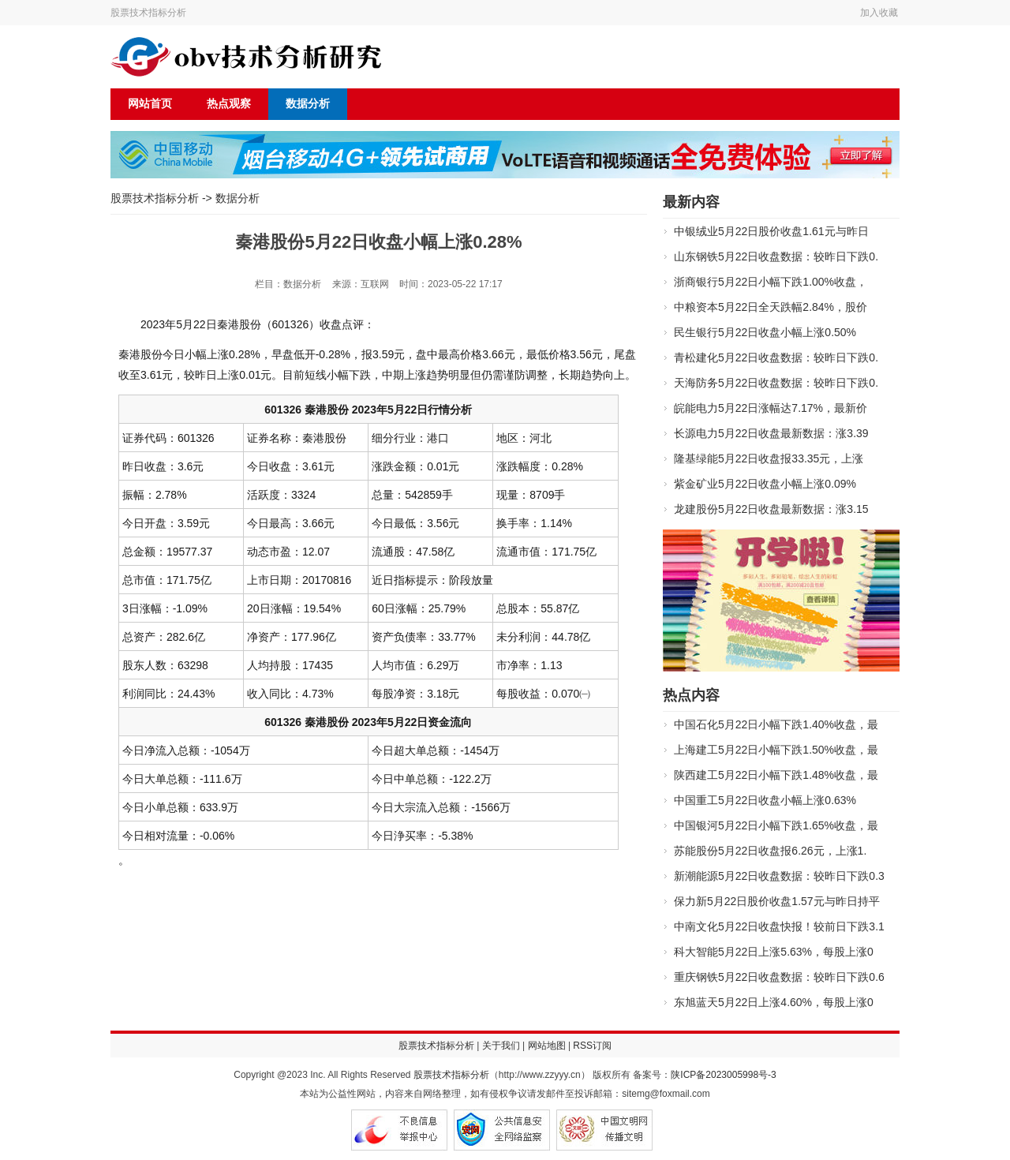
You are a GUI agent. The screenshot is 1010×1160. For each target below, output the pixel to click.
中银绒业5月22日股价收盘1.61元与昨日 (771, 231)
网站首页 (150, 104)
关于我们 (501, 1045)
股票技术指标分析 (148, 12)
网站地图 (547, 1045)
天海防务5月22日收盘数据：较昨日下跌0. (776, 382)
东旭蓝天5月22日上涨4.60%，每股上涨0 (773, 1002)
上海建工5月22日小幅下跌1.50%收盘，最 (776, 749)
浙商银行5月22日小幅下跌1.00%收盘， (770, 281)
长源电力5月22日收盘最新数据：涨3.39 (771, 433)
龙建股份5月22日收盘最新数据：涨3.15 (771, 509)
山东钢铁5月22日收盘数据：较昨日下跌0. (776, 256)
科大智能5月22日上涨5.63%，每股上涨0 (773, 951)
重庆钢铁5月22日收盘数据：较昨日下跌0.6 (779, 977)
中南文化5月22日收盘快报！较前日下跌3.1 (779, 926)
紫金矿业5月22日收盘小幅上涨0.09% (765, 483)
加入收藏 (879, 12)
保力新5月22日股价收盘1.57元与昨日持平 (777, 901)
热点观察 (229, 104)
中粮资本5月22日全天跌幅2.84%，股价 (770, 307)
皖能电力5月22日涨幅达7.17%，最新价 (770, 408)
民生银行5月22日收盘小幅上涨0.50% (765, 332)
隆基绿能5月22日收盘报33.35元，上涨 (768, 458)
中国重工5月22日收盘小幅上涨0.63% (765, 800)
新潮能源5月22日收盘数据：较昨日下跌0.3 (779, 876)
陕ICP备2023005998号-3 (723, 1074)
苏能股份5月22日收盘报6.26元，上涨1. (770, 850)
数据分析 (308, 104)
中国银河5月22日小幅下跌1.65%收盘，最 (776, 825)
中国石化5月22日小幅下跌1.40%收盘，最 (776, 724)
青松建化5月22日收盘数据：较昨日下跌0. (776, 357)
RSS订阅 (592, 1045)
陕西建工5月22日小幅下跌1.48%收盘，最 (776, 775)
